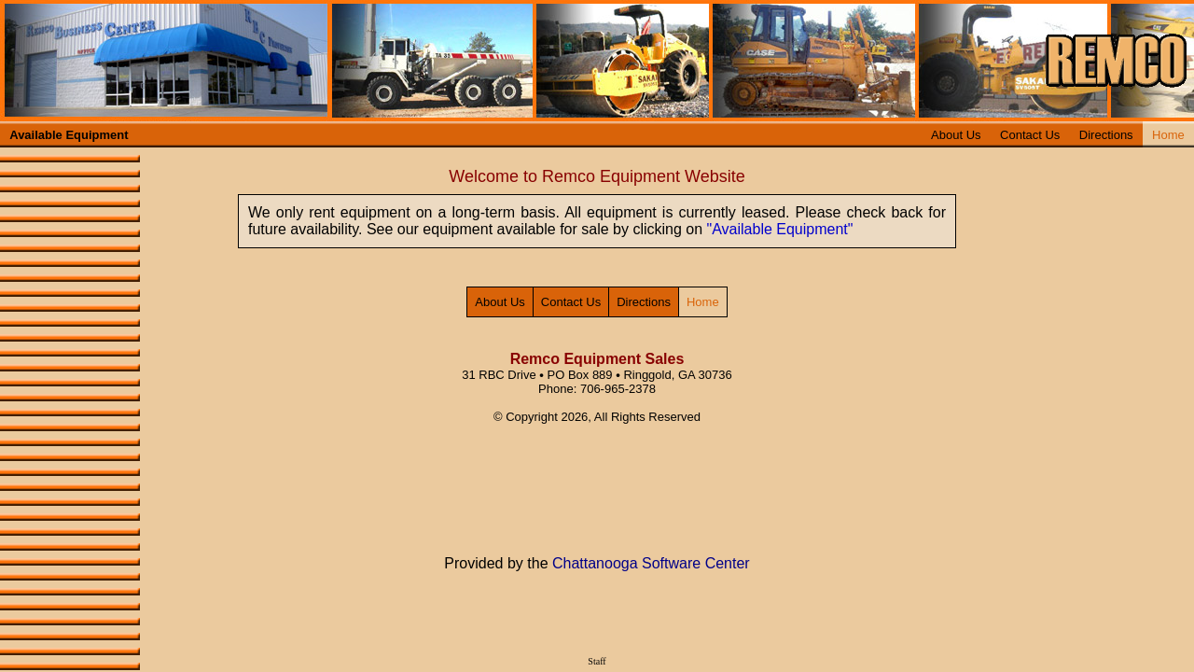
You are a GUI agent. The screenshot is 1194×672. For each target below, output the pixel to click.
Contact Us (1030, 135)
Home (1168, 135)
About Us (955, 135)
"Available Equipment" (780, 229)
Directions (1106, 135)
